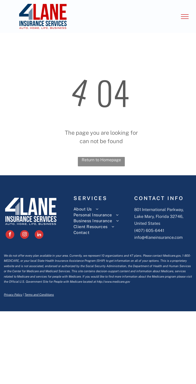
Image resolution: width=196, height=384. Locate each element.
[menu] (184, 16)
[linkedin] (39, 235)
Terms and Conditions (39, 294)
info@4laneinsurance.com (158, 237)
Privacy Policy (13, 294)
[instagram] (24, 235)
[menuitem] (104, 209)
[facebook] (10, 235)
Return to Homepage (101, 159)
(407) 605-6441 (149, 230)
